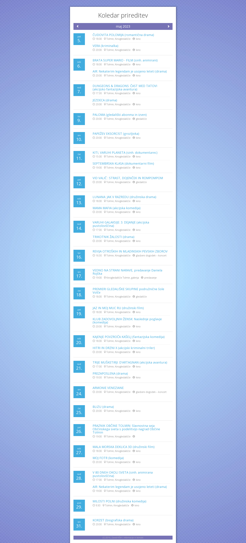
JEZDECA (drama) (105, 100)
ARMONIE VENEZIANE (108, 388)
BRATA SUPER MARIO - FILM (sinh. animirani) (125, 60)
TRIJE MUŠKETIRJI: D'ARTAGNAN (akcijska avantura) (130, 362)
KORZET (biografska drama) (113, 520)
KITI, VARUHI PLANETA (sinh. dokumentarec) (125, 152)
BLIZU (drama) (103, 407)
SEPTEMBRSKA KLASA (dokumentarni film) (123, 163)
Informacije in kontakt (133, 537)
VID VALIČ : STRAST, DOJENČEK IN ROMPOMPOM (128, 178)
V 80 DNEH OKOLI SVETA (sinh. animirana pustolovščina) (123, 474)
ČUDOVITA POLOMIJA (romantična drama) (123, 35)
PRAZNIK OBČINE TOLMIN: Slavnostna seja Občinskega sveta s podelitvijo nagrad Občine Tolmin (126, 429)
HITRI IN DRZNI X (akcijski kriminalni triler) (124, 348)
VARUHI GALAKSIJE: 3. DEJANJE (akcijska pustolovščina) (121, 224)
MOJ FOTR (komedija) (108, 458)
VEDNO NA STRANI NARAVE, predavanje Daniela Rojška (127, 272)
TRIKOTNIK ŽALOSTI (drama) (113, 237)
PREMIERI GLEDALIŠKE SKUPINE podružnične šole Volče (128, 290)
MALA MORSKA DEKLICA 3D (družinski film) (123, 447)
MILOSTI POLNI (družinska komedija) (119, 501)
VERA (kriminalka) (105, 46)
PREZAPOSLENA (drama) (110, 373)
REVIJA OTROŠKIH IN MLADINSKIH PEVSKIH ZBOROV (130, 251)
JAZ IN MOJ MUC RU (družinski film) (118, 308)
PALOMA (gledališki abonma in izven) (120, 115)
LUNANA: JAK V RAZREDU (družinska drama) (124, 197)
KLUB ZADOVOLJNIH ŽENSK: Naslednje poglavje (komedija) (127, 320)
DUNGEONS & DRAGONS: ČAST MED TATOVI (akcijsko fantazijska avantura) (125, 87)
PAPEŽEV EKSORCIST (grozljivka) (116, 134)
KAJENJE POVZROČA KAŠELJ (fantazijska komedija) (129, 337)
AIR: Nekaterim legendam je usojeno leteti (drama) (130, 71)
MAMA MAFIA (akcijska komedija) (116, 208)
